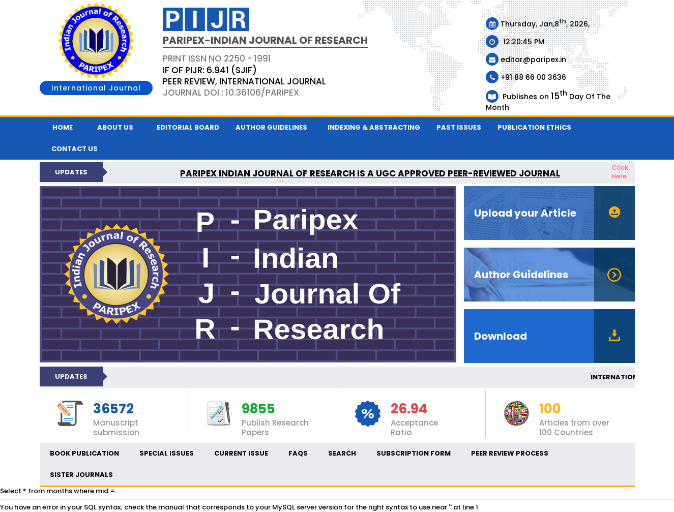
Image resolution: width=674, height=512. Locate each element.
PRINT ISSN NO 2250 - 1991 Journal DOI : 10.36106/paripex (244, 75)
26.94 (409, 409)
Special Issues (166, 453)
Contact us (74, 149)
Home (62, 127)
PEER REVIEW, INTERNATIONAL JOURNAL (244, 81)
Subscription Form (413, 453)
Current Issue (241, 453)
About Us (115, 127)
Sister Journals (81, 474)
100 (550, 409)
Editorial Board (188, 127)
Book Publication (84, 453)
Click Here (619, 172)
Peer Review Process (509, 453)
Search (342, 453)
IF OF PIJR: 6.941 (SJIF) (210, 70)
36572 (113, 409)
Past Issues (458, 127)
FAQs (298, 453)
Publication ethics (534, 127)
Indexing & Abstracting (374, 127)
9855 (258, 409)
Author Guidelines (271, 127)
